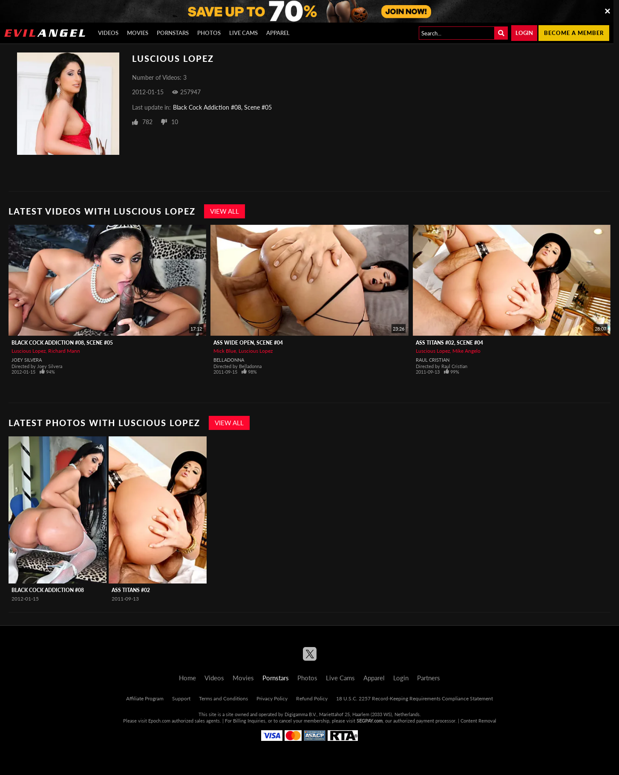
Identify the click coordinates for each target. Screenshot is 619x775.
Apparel (278, 32)
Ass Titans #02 (131, 590)
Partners (428, 678)
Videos (108, 32)
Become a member (574, 32)
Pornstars (173, 32)
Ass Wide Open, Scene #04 (248, 343)
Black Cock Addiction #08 (48, 590)
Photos (209, 32)
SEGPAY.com (370, 720)
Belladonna (228, 360)
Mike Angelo (466, 351)
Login (524, 32)
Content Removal (478, 720)
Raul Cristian (432, 360)
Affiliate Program (145, 698)
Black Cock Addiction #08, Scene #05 (222, 107)
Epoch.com (159, 720)
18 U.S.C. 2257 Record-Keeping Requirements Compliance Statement (414, 698)
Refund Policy (312, 698)
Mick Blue (224, 351)
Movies (137, 32)
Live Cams (243, 32)
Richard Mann (64, 351)
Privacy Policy (272, 698)
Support (181, 698)
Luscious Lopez (29, 351)
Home (187, 678)
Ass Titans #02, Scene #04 (449, 343)
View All (224, 211)
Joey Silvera (27, 360)
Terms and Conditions (223, 698)
